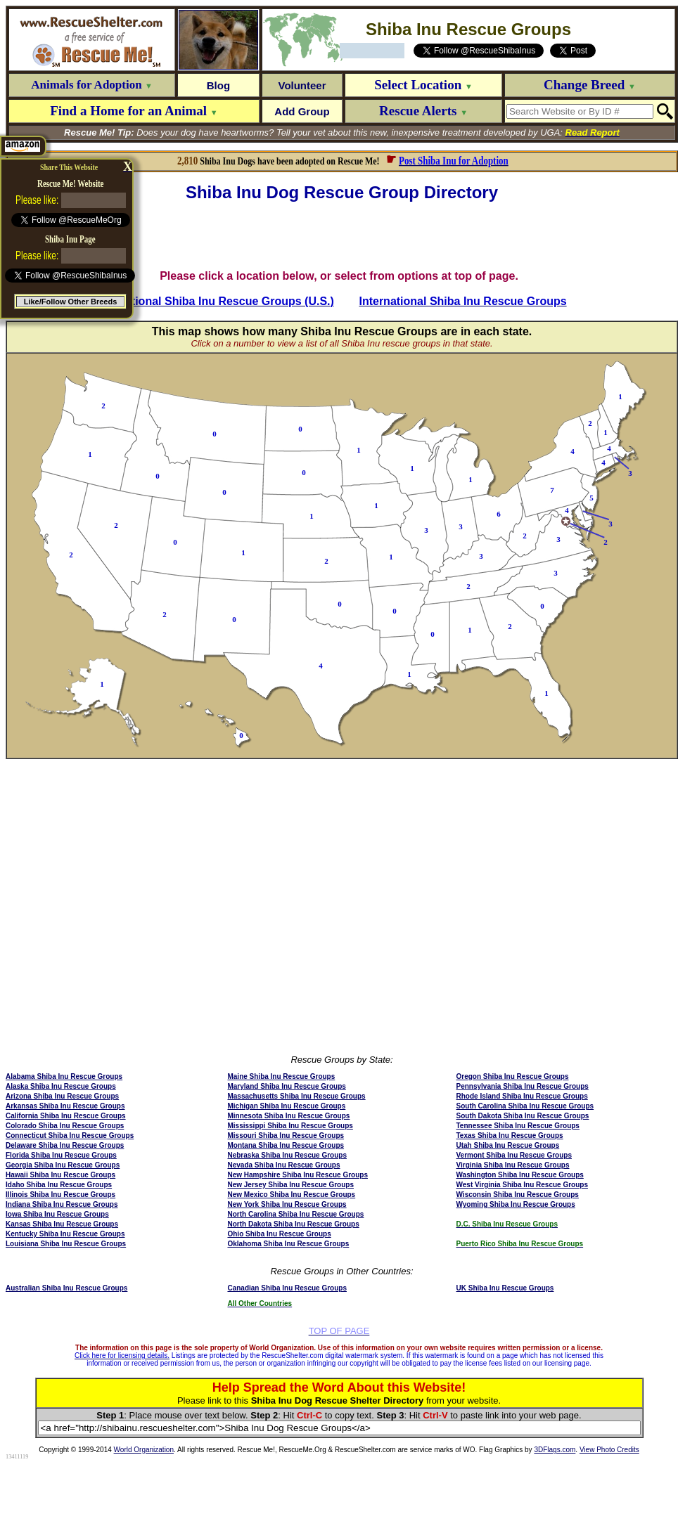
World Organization (144, 1450)
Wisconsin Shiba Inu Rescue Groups (517, 1194)
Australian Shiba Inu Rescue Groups (66, 1288)
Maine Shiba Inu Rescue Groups (281, 1076)
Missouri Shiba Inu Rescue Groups (285, 1135)
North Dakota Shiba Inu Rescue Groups (293, 1224)
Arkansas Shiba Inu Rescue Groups (65, 1106)
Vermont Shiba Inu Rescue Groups (514, 1155)
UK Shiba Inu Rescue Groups (505, 1288)
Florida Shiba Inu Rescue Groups (61, 1155)
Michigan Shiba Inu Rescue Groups (286, 1106)
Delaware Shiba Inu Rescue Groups (65, 1145)
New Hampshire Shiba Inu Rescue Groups (297, 1175)
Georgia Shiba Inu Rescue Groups (63, 1165)
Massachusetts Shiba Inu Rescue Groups (296, 1096)
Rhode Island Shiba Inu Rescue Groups (522, 1096)
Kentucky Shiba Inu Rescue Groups (65, 1234)
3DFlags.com (554, 1450)
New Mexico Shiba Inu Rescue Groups (291, 1194)
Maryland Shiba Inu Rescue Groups (286, 1086)
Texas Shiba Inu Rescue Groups (509, 1135)
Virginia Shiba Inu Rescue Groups (513, 1165)
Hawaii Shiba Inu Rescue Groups (60, 1175)
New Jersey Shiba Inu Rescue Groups (290, 1185)
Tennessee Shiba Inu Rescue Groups (518, 1126)
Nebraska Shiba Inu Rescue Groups (287, 1155)
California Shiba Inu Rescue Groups (66, 1116)
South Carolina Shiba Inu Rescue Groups (525, 1106)
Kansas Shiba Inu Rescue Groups (62, 1224)
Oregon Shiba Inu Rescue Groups (512, 1076)
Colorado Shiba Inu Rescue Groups (65, 1126)
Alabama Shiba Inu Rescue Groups (64, 1076)
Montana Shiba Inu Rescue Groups (285, 1145)
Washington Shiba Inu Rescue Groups (520, 1175)
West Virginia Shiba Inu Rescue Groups (522, 1185)
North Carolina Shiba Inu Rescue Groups (295, 1214)
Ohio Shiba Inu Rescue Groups (279, 1234)
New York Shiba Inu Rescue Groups (286, 1204)
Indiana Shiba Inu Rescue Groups (61, 1204)
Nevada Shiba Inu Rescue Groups (283, 1165)
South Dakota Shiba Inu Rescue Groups (522, 1116)
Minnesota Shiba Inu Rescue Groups (288, 1116)
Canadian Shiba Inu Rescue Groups (286, 1288)
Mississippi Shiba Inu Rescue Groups (289, 1126)
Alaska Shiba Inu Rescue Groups (61, 1086)
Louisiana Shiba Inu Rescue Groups (66, 1244)
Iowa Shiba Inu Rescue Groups (57, 1214)
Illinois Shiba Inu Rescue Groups (60, 1194)
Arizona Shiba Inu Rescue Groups (62, 1096)
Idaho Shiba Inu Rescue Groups (59, 1185)
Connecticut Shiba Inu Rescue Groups (70, 1135)
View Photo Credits (609, 1450)
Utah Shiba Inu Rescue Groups (508, 1145)
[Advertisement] (342, 236)
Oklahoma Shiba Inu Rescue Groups (288, 1244)
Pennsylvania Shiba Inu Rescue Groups (522, 1086)
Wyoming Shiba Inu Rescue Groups (515, 1204)
